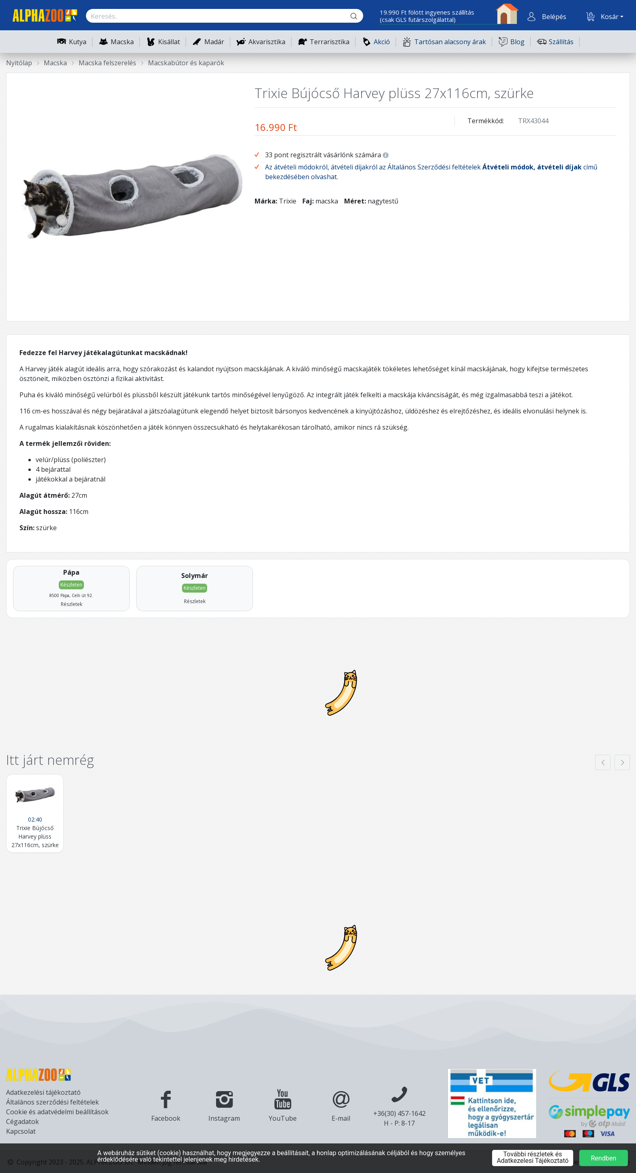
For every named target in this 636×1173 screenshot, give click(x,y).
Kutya (77, 41)
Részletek (71, 604)
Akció (376, 41)
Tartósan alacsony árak (444, 41)
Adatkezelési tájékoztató (43, 1092)
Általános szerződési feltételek (52, 1102)
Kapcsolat (21, 1131)
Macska (122, 41)
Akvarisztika (266, 41)
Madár (214, 41)
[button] (553, 17)
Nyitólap (19, 62)
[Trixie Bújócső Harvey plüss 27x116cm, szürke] (34, 813)
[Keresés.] (216, 16)
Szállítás (555, 41)
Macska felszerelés (107, 62)
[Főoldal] (42, 16)
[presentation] (602, 762)
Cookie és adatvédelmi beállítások (57, 1111)
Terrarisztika (329, 41)
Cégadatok (22, 1121)
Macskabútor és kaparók (186, 62)
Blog (511, 41)
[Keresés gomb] (360, 16)
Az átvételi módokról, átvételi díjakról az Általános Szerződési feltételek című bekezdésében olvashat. (431, 172)
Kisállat (169, 41)
